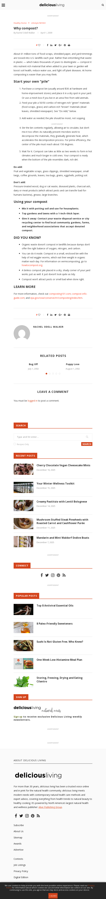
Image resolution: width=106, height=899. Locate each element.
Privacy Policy (21, 871)
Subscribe (19, 825)
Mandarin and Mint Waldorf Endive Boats (63, 538)
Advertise (18, 850)
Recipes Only (23, 444)
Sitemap (18, 837)
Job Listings (20, 865)
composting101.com (60, 293)
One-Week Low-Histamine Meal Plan (61, 660)
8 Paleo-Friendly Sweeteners (55, 624)
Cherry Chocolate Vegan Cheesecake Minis (61, 467)
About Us (18, 831)
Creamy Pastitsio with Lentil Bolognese (63, 502)
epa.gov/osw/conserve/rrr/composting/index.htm (56, 298)
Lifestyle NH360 (40, 23)
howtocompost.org (32, 265)
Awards (17, 844)
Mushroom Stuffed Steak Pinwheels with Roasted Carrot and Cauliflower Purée (63, 522)
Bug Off (33, 364)
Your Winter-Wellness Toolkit (56, 484)
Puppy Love (72, 364)
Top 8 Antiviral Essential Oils (55, 606)
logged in (32, 400)
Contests (18, 859)
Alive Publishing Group (50, 807)
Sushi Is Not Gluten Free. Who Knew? (60, 642)
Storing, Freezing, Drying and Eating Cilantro (60, 680)
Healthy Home (21, 23)
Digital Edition (21, 877)
